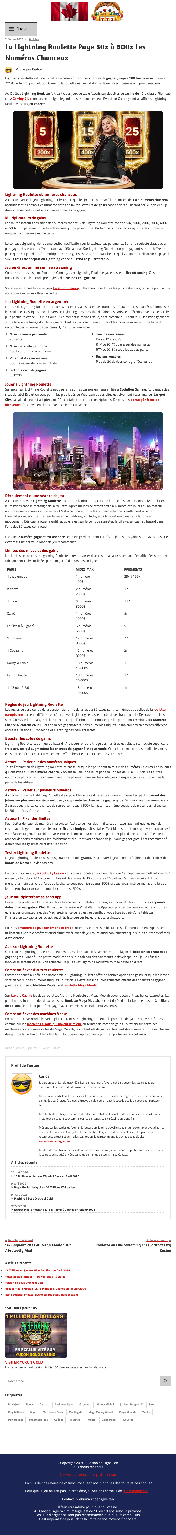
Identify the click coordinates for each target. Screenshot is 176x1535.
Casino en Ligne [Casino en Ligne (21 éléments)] (64, 1404)
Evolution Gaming (66, 288)
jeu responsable (135, 1491)
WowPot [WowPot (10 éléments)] (128, 1419)
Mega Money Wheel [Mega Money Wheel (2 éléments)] (100, 1412)
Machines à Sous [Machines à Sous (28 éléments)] (53, 1412)
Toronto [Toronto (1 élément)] (90, 1419)
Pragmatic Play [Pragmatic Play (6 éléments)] (38, 1419)
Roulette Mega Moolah (81, 985)
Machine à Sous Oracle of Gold (33, 1198)
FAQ (94, 1475)
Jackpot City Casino (49, 873)
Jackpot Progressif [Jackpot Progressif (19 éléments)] (131, 1404)
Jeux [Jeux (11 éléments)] (151, 1404)
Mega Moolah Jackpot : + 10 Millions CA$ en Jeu (44, 1187)
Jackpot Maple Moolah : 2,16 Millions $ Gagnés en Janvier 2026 (54, 1209)
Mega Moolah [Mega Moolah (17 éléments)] (127, 1412)
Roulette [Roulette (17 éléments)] (74, 1419)
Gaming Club (22, 98)
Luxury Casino (21, 995)
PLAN (83, 1475)
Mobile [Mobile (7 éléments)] (146, 1412)
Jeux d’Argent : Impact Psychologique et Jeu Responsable (41, 1294)
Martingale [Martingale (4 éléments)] (75, 1412)
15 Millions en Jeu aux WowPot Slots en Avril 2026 (46, 1176)
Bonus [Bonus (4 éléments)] (30, 1404)
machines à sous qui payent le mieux (54, 1023)
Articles (34, 39)
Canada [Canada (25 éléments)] (44, 1404)
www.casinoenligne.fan (54, 1141)
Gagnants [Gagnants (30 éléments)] (85, 1404)
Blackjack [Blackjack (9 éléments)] (14, 1404)
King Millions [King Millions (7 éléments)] (16, 1412)
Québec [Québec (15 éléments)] (58, 1419)
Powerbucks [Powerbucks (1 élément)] (15, 1419)
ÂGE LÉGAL (108, 1475)
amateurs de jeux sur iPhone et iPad (44, 927)
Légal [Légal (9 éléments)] (33, 1412)
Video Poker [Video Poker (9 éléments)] (109, 1419)
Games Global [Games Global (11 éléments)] (105, 1404)
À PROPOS (67, 1475)
